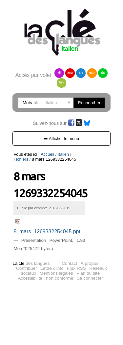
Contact (69, 263)
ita (103, 72)
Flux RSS (76, 268)
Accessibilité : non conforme (45, 278)
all (59, 72)
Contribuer (26, 268)
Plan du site (88, 273)
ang (70, 72)
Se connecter (90, 278)
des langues (31, 263)
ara (81, 72)
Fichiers (79, 154)
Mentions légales (56, 273)
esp (91, 72)
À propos (89, 263)
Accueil (47, 154)
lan (61, 82)
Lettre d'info (52, 268)
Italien (63, 154)
